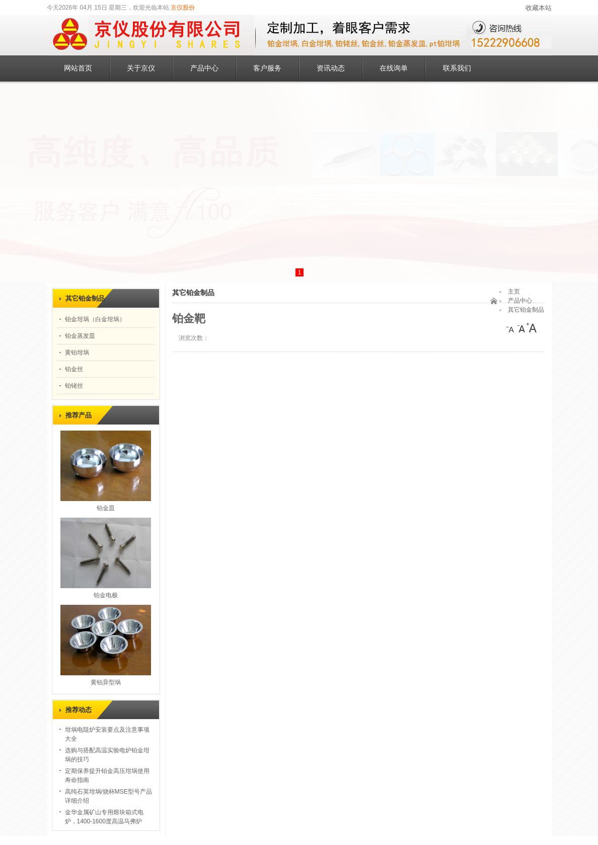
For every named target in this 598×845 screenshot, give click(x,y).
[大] (532, 328)
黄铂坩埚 (77, 352)
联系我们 (457, 68)
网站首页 (78, 68)
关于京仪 (141, 68)
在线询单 (394, 68)
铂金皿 (106, 508)
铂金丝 (74, 369)
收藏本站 (539, 8)
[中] (521, 328)
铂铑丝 (74, 385)
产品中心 (204, 68)
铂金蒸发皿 (80, 335)
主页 (514, 291)
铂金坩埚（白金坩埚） (95, 319)
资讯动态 (331, 68)
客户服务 (267, 68)
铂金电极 (106, 595)
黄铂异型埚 (106, 682)
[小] (511, 328)
